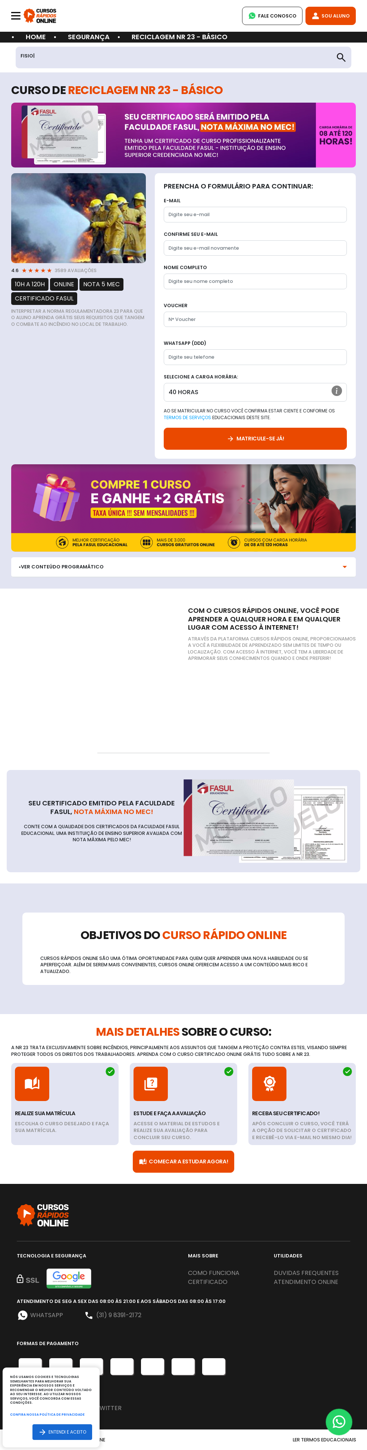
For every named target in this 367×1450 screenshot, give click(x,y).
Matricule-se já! (255, 439)
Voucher (176, 305)
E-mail (172, 200)
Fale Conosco (272, 16)
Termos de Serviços (187, 417)
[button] (337, 391)
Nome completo (185, 267)
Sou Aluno (330, 16)
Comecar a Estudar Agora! (183, 1162)
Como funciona (213, 1273)
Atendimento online (306, 1282)
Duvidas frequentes (306, 1273)
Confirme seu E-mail (191, 234)
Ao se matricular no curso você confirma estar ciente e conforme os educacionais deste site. (249, 414)
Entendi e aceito (62, 1432)
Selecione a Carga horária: (201, 377)
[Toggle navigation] (16, 16)
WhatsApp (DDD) (185, 343)
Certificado (208, 1282)
